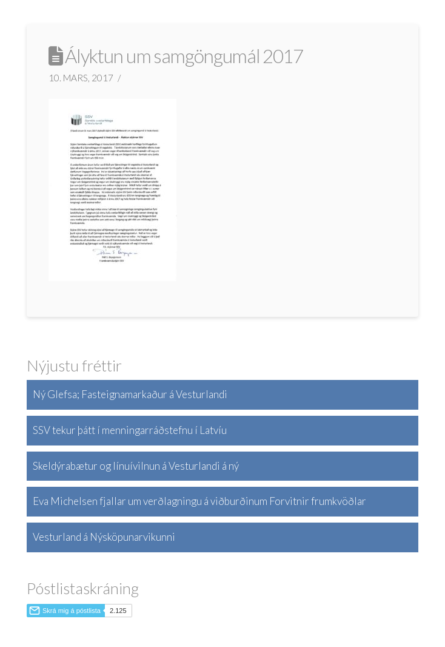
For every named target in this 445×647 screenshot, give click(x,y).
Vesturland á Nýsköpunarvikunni (104, 536)
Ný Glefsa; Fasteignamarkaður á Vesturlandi (130, 394)
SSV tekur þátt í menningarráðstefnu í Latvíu (130, 430)
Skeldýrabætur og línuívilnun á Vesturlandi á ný (136, 465)
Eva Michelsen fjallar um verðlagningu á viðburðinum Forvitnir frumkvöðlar (199, 501)
